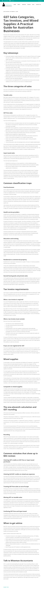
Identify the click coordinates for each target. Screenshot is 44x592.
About (19, 4)
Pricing (29, 4)
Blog (33, 4)
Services (24, 4)
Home (15, 4)
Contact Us (38, 4)
